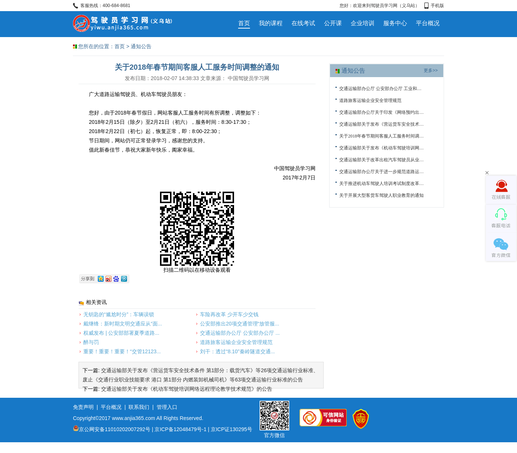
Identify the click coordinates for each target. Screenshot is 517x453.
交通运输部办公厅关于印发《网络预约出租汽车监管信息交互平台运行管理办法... (381, 112)
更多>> (431, 70)
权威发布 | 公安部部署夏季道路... (121, 333)
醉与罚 (91, 342)
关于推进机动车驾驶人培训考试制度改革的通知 (381, 183)
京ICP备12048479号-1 (180, 429)
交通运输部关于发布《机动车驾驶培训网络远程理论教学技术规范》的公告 (186, 389)
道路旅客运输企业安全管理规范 (236, 342)
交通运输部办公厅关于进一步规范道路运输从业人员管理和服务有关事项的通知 (381, 171)
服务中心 (395, 23)
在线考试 (303, 23)
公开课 (333, 23)
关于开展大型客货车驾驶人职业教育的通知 (381, 195)
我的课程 (271, 23)
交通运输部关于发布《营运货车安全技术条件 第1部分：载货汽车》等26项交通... (381, 124)
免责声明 (83, 407)
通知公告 (141, 46)
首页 (244, 23)
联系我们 (139, 407)
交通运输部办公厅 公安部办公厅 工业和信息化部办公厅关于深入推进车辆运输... (381, 88)
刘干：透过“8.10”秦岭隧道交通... (237, 351)
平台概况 (428, 23)
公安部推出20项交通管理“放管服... (239, 324)
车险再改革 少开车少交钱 (229, 314)
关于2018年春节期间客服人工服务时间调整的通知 (381, 136)
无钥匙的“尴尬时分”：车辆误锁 (118, 314)
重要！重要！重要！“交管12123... (122, 351)
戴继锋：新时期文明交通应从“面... (122, 324)
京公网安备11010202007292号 (111, 429)
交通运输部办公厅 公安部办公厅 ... (240, 333)
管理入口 (167, 407)
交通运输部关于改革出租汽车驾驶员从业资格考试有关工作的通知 (381, 159)
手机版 (434, 6)
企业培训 (362, 23)
